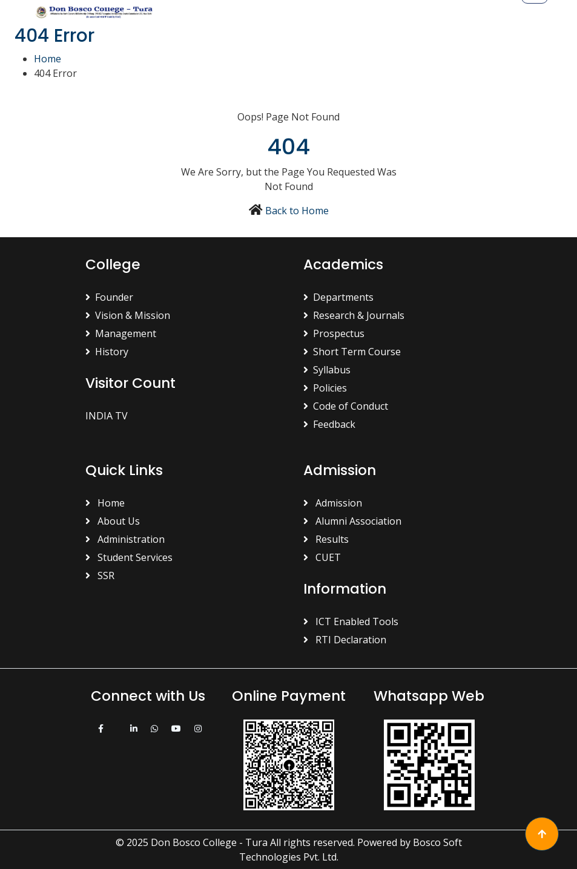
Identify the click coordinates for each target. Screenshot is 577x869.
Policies (325, 388)
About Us (112, 521)
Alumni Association (352, 521)
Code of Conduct (345, 406)
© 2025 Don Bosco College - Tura (192, 842)
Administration (125, 539)
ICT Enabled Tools (350, 621)
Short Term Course (352, 351)
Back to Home (297, 210)
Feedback (329, 424)
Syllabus (327, 369)
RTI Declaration (344, 639)
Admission (332, 503)
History (106, 351)
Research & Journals (353, 315)
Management (120, 333)
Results (326, 539)
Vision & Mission (127, 315)
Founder (109, 297)
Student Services (129, 557)
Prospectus (333, 333)
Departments (338, 297)
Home (47, 58)
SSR (99, 575)
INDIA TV (106, 415)
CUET (322, 557)
